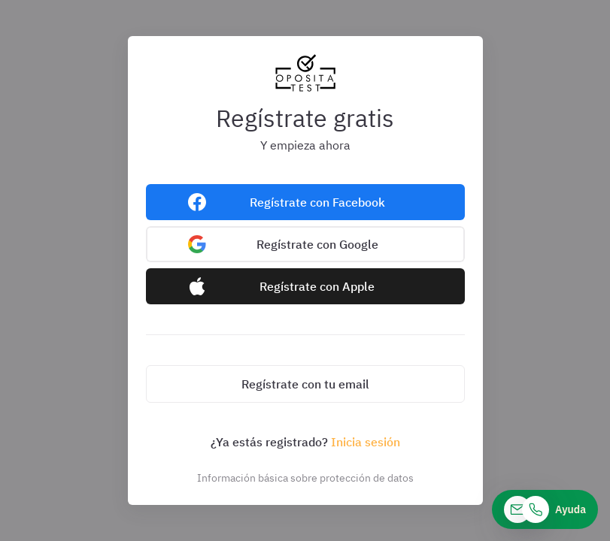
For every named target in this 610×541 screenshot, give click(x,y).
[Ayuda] (545, 509)
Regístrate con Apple (317, 286)
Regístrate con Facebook (317, 202)
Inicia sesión (365, 441)
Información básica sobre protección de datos (305, 478)
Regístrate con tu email (305, 383)
